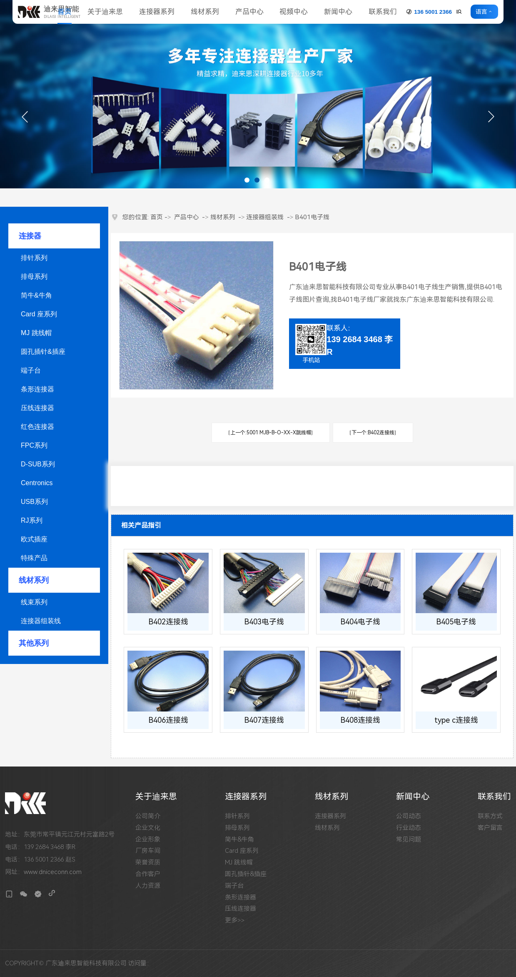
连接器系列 (156, 12)
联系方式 (490, 816)
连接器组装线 (41, 620)
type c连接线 (456, 720)
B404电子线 (360, 621)
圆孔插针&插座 (43, 351)
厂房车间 (147, 851)
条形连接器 (37, 389)
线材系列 (205, 12)
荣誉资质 (147, 862)
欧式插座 (34, 539)
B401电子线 (312, 217)
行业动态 (408, 828)
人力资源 (147, 886)
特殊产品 (34, 557)
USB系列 (34, 501)
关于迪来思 (105, 12)
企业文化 (147, 828)
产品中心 (249, 12)
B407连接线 (264, 720)
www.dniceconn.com (53, 872)
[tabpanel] (258, 94)
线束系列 (34, 602)
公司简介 (147, 816)
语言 (481, 12)
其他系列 (34, 643)
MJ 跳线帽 (36, 332)
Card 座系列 (39, 314)
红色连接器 (37, 426)
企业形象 (147, 840)
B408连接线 (360, 720)
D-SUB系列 (38, 464)
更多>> (234, 920)
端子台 (31, 370)
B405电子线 (456, 621)
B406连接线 (168, 720)
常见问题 (408, 840)
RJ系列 (31, 520)
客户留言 (490, 828)
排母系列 (34, 276)
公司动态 (408, 816)
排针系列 (34, 257)
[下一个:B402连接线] (373, 433)
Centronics (36, 482)
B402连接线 (168, 621)
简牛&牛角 (36, 295)
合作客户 (147, 874)
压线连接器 (37, 407)
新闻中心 (338, 12)
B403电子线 (264, 621)
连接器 (30, 236)
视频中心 (293, 12)
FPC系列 (34, 445)
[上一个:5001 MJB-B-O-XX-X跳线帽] (271, 433)
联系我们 (383, 12)
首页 (64, 12)
